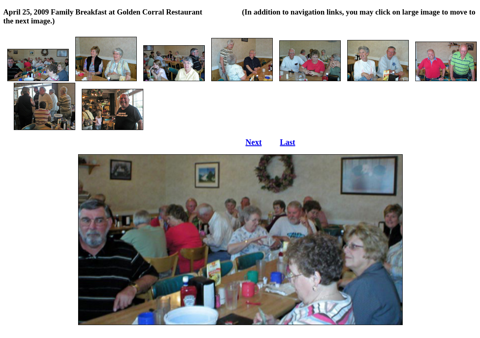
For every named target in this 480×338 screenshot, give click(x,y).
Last (287, 142)
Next (254, 142)
